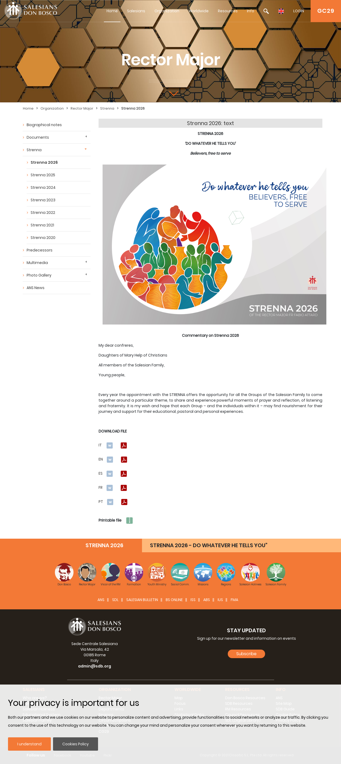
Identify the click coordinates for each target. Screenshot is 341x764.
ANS (101, 599)
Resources (228, 11)
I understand (29, 744)
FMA (234, 599)
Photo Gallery (39, 275)
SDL (115, 599)
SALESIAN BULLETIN (142, 599)
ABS (206, 599)
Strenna (107, 108)
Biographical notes (44, 124)
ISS (193, 599)
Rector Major (82, 108)
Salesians (136, 11)
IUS (220, 599)
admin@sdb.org (94, 666)
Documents (38, 137)
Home (112, 11)
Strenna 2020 (43, 237)
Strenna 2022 (43, 212)
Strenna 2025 (43, 175)
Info (250, 11)
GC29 (325, 11)
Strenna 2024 (43, 187)
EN (101, 459)
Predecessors (39, 250)
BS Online (174, 599)
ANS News (35, 287)
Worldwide (199, 11)
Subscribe (246, 654)
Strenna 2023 (43, 200)
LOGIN (298, 11)
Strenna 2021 (42, 225)
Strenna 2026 (133, 108)
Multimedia (37, 262)
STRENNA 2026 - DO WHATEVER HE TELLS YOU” (208, 545)
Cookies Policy (75, 744)
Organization (167, 11)
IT (100, 445)
